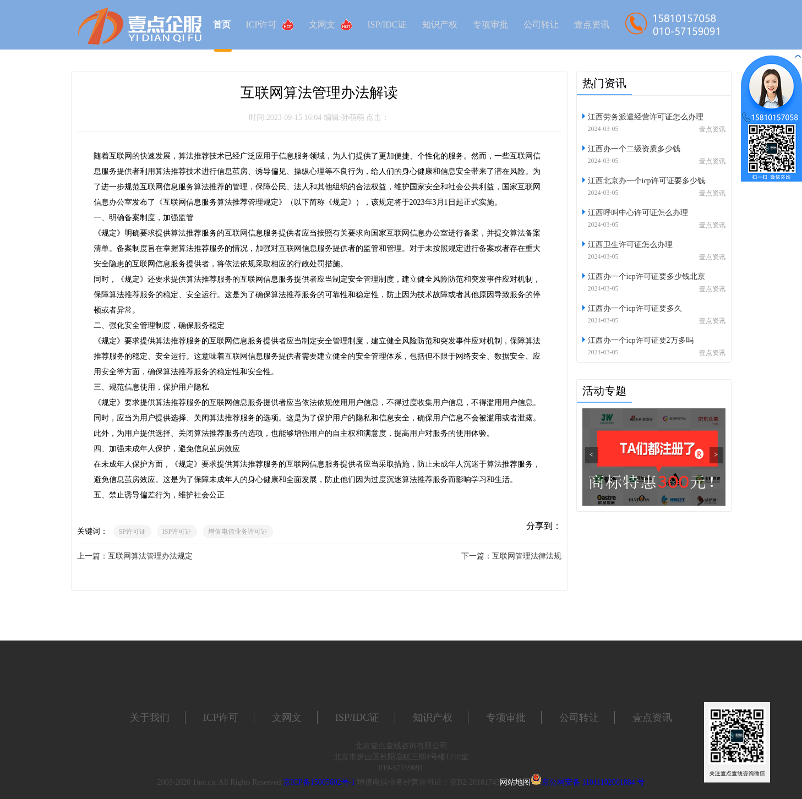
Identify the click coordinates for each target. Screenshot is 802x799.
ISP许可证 (177, 531)
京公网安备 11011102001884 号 (593, 782)
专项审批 (490, 24)
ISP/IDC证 (386, 24)
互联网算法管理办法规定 (150, 556)
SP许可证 (132, 531)
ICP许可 (270, 24)
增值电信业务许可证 (238, 531)
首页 (222, 24)
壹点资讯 (591, 24)
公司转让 (541, 24)
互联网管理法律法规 (526, 556)
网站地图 (515, 782)
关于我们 (150, 717)
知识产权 (439, 24)
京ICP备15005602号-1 (319, 782)
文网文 (330, 24)
